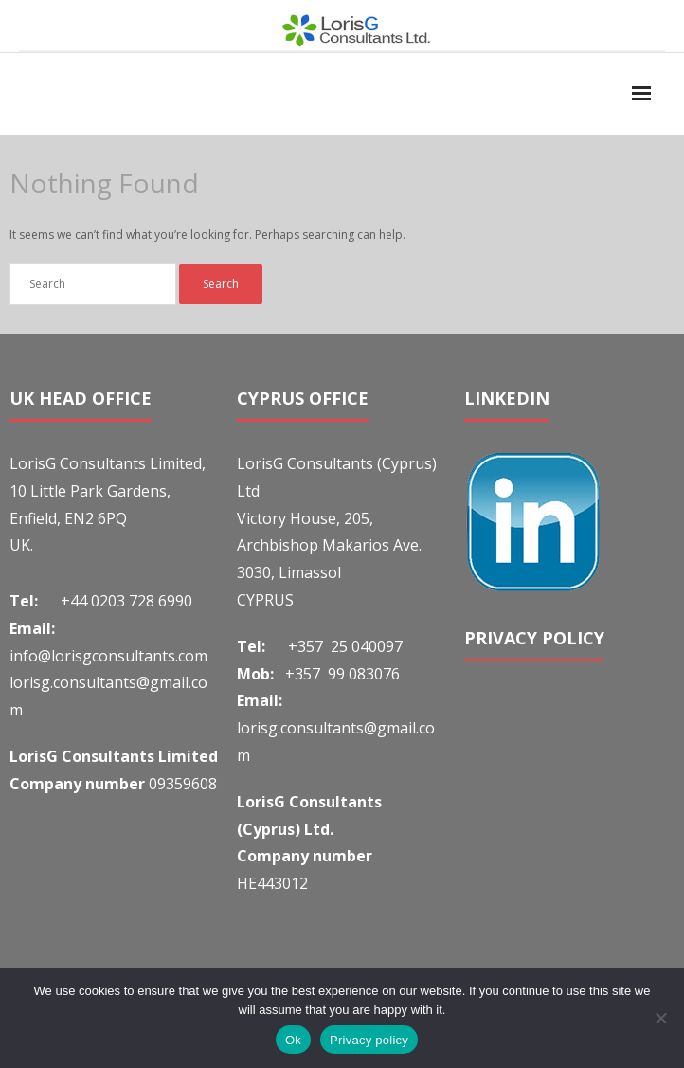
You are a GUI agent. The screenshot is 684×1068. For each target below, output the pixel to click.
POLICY (573, 637)
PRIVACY (503, 637)
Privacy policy (369, 1040)
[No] (660, 1017)
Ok (293, 1040)
